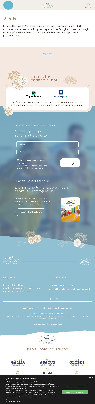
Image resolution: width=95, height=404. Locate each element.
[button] (32, 401)
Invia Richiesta (70, 163)
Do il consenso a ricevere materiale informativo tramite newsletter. (32, 167)
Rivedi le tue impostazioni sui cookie (47, 314)
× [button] (92, 378)
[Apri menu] (8, 5)
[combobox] (89, 378)
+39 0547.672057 (63, 285)
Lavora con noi (66, 308)
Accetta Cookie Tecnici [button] (74, 387)
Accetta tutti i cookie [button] (74, 392)
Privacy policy (41, 308)
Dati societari (53, 308)
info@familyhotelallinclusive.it (69, 289)
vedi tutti (47, 54)
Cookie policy (28, 308)
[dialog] (47, 389)
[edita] (60, 324)
